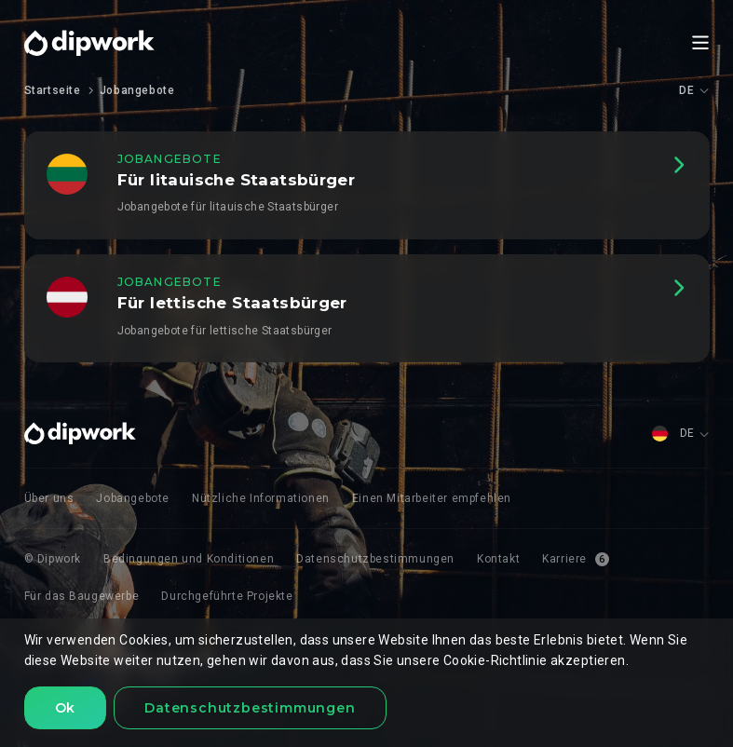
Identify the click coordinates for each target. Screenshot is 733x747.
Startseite (52, 90)
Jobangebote (137, 90)
